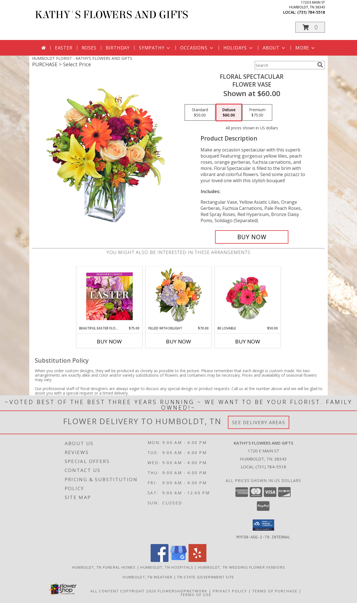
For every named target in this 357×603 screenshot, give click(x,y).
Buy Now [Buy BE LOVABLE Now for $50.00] (247, 341)
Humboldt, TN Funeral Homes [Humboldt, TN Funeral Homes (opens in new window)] (104, 566)
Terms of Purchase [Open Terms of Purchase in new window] (275, 590)
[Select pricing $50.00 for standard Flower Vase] (200, 113)
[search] (320, 65)
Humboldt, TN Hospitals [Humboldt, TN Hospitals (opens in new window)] (166, 566)
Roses (89, 48)
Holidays (238, 48)
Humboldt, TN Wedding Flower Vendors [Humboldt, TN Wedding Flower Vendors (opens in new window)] (241, 566)
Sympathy (155, 48)
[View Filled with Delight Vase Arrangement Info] (178, 296)
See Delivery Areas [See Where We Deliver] (258, 422)
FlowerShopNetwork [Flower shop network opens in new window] (183, 590)
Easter (64, 48)
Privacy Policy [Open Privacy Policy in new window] (230, 590)
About (274, 48)
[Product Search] (285, 65)
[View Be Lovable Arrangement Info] (248, 296)
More (305, 48)
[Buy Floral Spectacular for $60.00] (251, 237)
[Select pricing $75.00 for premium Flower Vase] (257, 113)
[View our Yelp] (197, 560)
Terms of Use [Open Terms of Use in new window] (195, 594)
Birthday (118, 48)
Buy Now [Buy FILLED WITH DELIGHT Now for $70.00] (178, 341)
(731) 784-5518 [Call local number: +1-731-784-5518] (311, 12)
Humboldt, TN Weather (147, 576)
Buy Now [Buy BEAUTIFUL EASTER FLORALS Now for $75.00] (109, 341)
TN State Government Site (205, 576)
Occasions (197, 48)
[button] (310, 27)
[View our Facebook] (159, 560)
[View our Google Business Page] (178, 560)
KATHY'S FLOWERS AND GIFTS (111, 14)
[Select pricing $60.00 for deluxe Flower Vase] (228, 113)
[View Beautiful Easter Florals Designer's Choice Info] (109, 296)
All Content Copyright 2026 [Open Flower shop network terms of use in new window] (123, 590)
